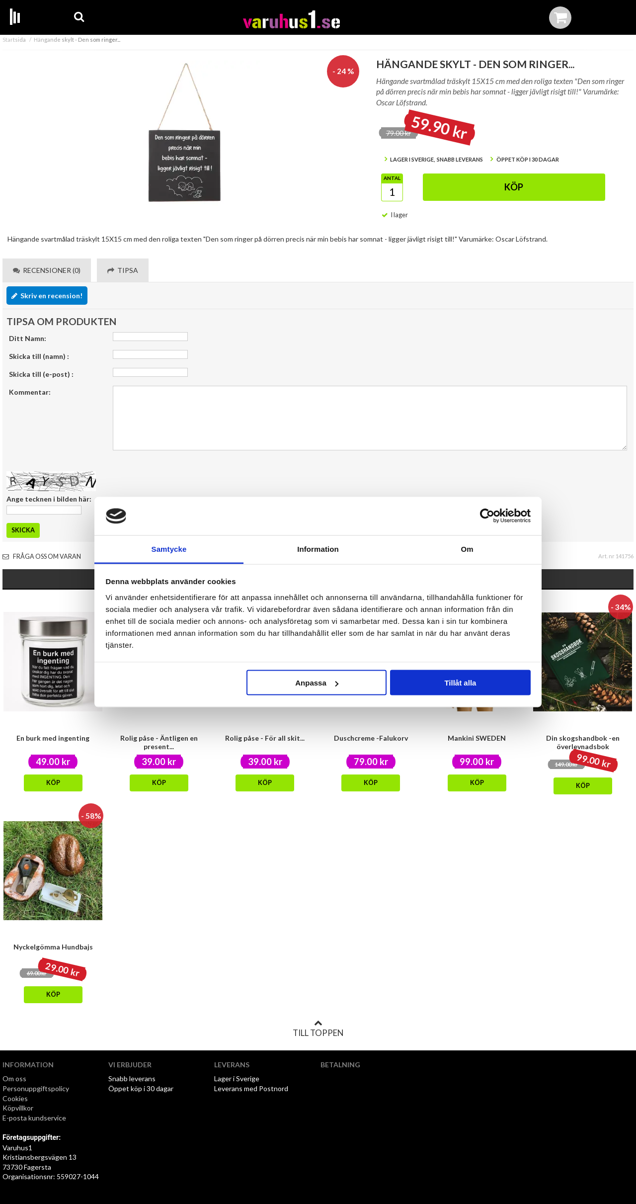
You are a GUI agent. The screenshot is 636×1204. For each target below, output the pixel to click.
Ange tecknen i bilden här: (48, 499)
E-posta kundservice (35, 1118)
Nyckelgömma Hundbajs (53, 947)
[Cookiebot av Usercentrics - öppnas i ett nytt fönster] (487, 516)
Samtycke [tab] (169, 548)
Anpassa (316, 683)
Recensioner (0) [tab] (46, 270)
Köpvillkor (17, 1108)
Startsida (14, 39)
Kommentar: (30, 392)
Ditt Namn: (27, 338)
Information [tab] (318, 548)
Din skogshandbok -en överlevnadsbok (583, 742)
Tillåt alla (460, 683)
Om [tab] (467, 548)
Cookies (15, 1098)
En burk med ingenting (52, 738)
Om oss (14, 1078)
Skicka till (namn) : (39, 356)
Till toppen (318, 1028)
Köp (513, 186)
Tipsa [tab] (122, 270)
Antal (392, 178)
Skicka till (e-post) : (41, 374)
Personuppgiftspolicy (35, 1088)
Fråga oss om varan (41, 556)
